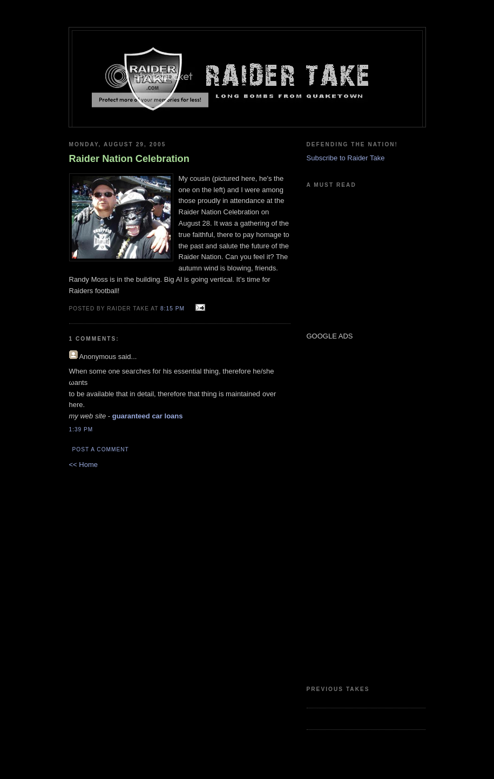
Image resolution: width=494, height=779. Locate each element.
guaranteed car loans (147, 416)
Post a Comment (100, 449)
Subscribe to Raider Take (346, 158)
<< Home (83, 464)
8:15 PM (172, 308)
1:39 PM (81, 429)
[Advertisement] (339, 512)
